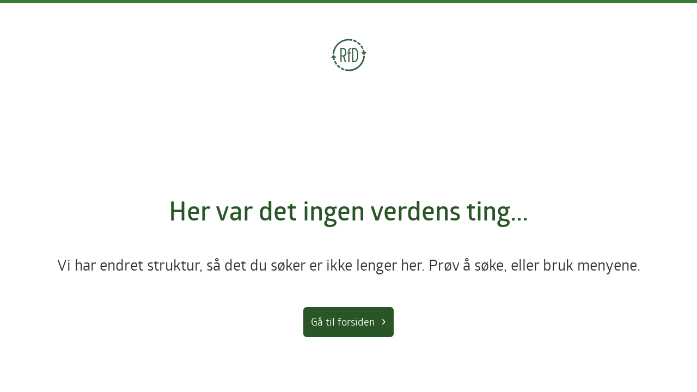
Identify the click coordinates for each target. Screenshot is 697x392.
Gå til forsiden (343, 321)
